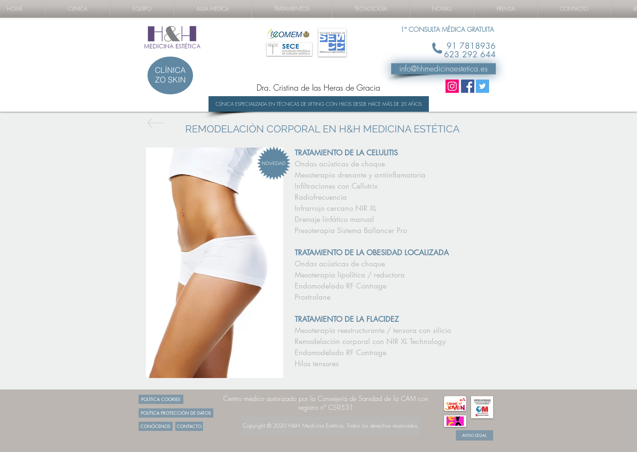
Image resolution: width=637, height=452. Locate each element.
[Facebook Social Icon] (467, 86)
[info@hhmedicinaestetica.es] (443, 68)
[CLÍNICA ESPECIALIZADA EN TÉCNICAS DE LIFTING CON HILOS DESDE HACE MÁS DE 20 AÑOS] (319, 104)
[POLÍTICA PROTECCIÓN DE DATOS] (176, 413)
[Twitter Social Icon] (482, 86)
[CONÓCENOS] (156, 426)
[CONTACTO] (189, 426)
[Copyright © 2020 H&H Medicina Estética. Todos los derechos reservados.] (331, 425)
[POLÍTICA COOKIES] (161, 399)
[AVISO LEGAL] (474, 435)
